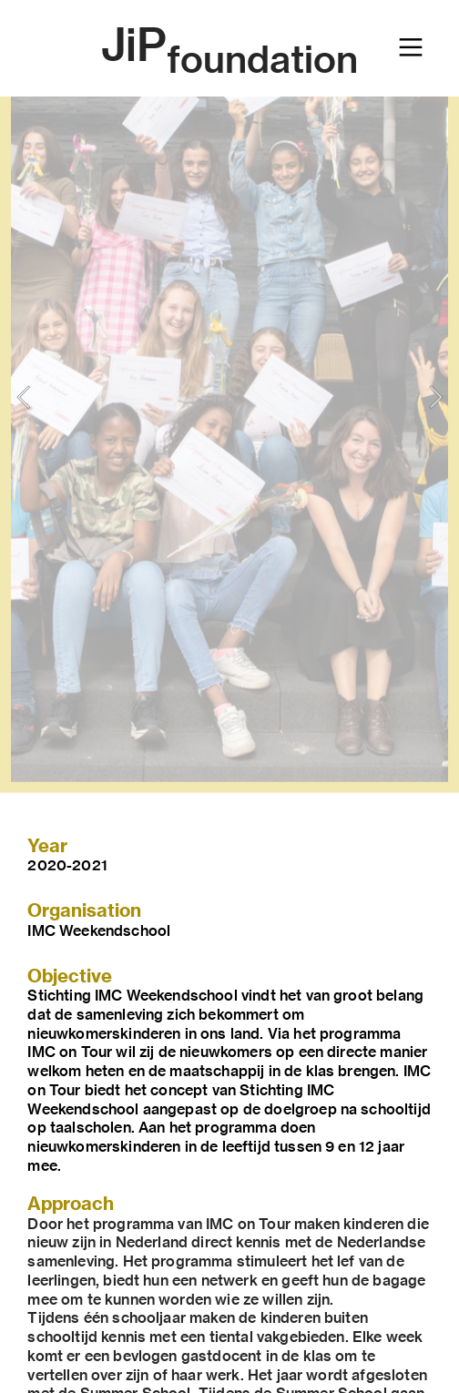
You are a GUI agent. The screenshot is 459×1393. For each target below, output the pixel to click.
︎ (410, 48)
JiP (229, 44)
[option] (229, 396)
